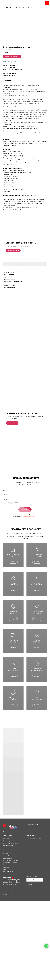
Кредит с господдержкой (8, 858)
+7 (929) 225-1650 (31, 883)
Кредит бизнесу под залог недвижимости (11, 865)
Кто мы (27, 827)
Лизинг (4, 869)
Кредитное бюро (6, 853)
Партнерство (5, 873)
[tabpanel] (25, 278)
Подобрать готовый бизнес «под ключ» (10, 843)
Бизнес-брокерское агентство (8, 845)
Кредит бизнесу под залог (8, 864)
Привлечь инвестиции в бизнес (32, 840)
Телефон (5, 499)
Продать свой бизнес (7, 840)
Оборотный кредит (6, 856)
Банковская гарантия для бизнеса (10, 862)
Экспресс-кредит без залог (8, 855)
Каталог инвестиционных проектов (33, 838)
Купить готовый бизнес (7, 841)
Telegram (29, 886)
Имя (4, 490)
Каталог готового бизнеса (8, 838)
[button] (12, 56)
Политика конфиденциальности (9, 895)
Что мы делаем (29, 828)
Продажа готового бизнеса (10, 7)
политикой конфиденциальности (29, 516)
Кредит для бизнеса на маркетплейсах (10, 860)
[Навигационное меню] (47, 3)
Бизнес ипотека (6, 867)
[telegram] (4, 832)
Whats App (30, 884)
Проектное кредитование (8, 871)
